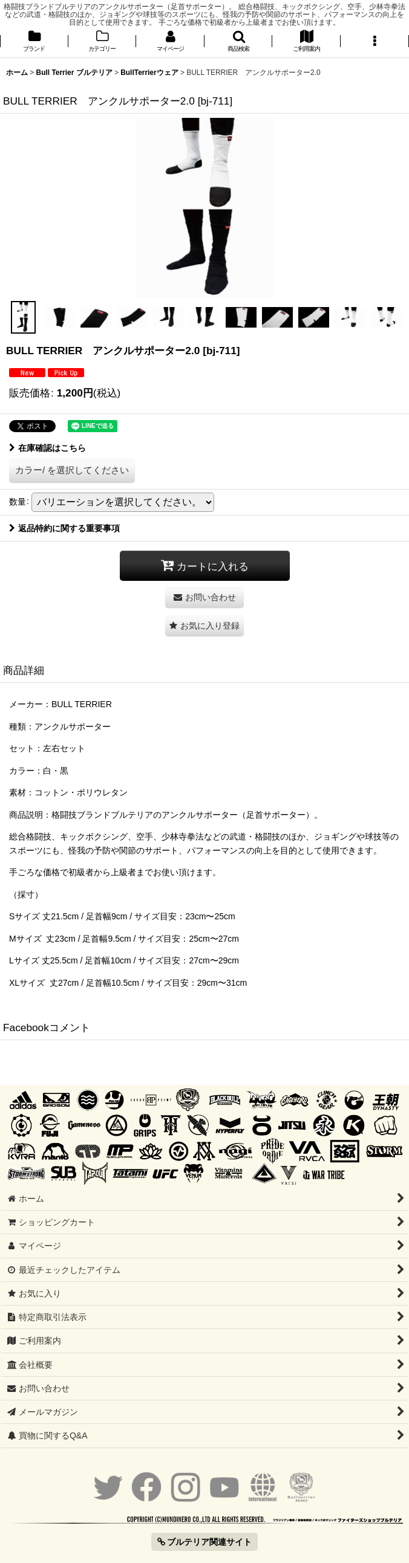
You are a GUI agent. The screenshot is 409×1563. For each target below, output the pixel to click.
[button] (238, 42)
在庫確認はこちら (47, 448)
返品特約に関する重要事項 (64, 528)
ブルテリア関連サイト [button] (204, 1542)
